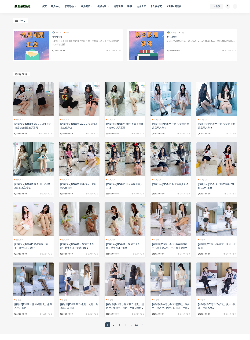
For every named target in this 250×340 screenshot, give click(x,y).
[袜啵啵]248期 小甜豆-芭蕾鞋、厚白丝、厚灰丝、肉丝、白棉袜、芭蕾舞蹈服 (171, 308)
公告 (22, 21)
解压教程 (172, 36)
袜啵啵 (155, 240)
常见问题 (57, 36)
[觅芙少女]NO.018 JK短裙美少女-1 (170, 184)
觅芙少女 (18, 119)
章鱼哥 (57, 32)
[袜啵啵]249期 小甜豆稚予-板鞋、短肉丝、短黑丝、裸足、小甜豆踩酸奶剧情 (125, 308)
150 (136, 325)
